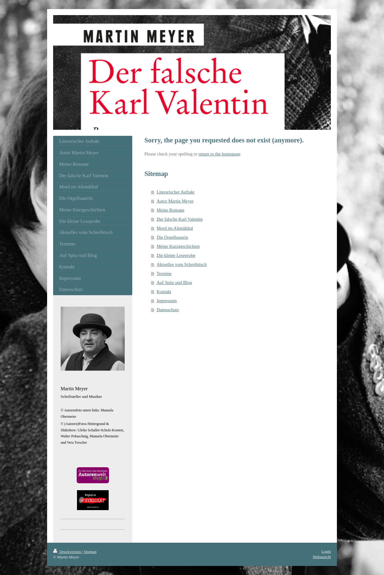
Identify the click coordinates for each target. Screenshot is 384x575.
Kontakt (164, 291)
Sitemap (90, 551)
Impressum (167, 300)
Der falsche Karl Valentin (180, 219)
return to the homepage (220, 154)
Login (326, 551)
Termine (164, 273)
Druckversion (67, 551)
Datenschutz (168, 309)
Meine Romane (170, 210)
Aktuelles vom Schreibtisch (182, 264)
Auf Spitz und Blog (174, 282)
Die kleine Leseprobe (176, 255)
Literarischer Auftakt (175, 192)
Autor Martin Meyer (175, 201)
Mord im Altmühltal (175, 228)
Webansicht (322, 556)
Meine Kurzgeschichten (178, 246)
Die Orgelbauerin (172, 237)
